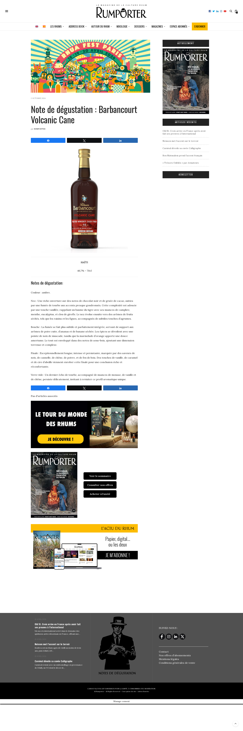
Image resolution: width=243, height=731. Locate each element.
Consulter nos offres (100, 485)
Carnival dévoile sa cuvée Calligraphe (182, 148)
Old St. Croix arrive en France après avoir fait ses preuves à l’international (184, 132)
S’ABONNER (199, 26)
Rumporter (39, 129)
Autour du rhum (100, 26)
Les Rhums (56, 26)
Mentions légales (169, 659)
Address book (76, 26)
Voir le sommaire (100, 476)
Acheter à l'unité (100, 493)
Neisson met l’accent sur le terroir (181, 141)
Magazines (157, 26)
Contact (164, 651)
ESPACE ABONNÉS (178, 26)
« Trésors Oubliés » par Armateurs (181, 162)
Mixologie (122, 26)
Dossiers (139, 26)
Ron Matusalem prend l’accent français (182, 155)
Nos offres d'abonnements (175, 655)
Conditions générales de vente (177, 662)
